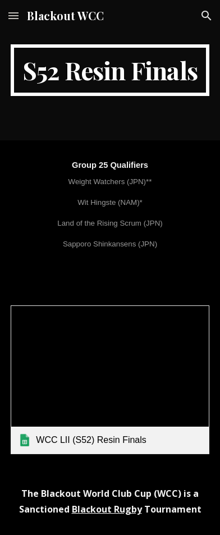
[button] (13, 15)
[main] (110, 70)
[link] (110, 379)
